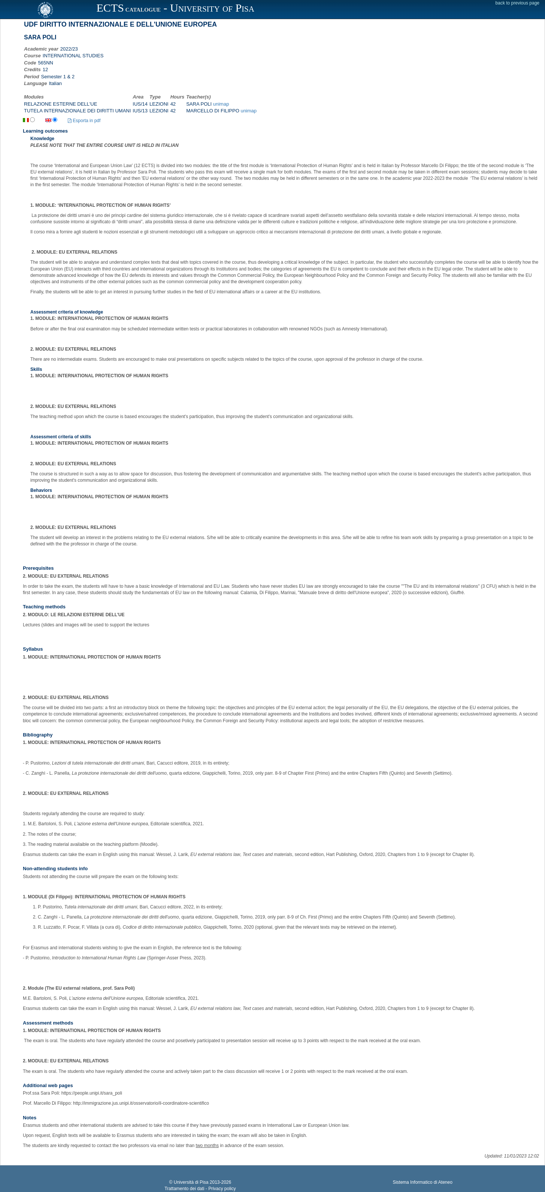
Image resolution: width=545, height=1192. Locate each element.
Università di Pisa (191, 1182)
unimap (221, 104)
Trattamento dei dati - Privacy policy (200, 1188)
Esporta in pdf (84, 120)
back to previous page (517, 3)
